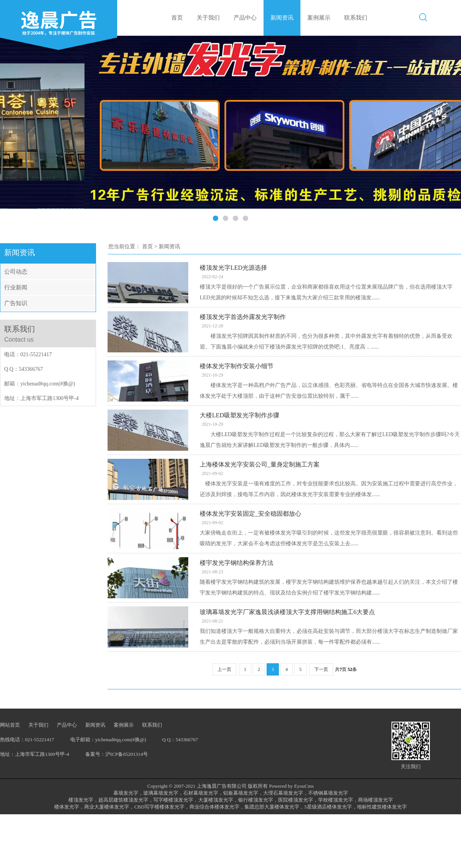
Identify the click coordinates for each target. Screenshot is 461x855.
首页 (177, 18)
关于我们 (208, 18)
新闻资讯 (282, 18)
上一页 (224, 669)
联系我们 (355, 18)
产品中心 (245, 18)
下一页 (321, 669)
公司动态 (15, 272)
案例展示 (318, 18)
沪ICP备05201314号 (126, 754)
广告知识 (15, 303)
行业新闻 (15, 287)
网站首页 (10, 725)
